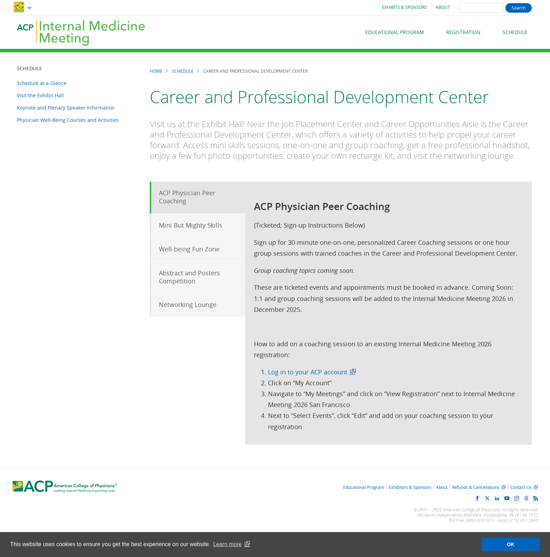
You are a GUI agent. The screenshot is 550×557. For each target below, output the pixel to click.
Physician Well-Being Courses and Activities (68, 120)
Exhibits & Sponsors (404, 7)
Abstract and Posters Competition (189, 277)
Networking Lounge (187, 305)
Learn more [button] (227, 544)
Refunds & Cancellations (475, 487)
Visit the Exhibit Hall (40, 95)
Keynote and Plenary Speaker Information (66, 107)
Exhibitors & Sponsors (410, 487)
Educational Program (394, 32)
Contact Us (521, 487)
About (443, 7)
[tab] (197, 198)
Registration (463, 32)
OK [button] (511, 544)
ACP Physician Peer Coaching (187, 197)
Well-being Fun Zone (189, 249)
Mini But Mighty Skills (190, 225)
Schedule (515, 32)
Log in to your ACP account (307, 372)
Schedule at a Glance (41, 83)
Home (156, 71)
